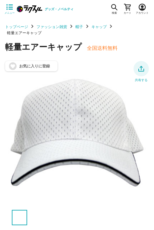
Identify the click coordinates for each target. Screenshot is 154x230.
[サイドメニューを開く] (9, 9)
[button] (141, 68)
